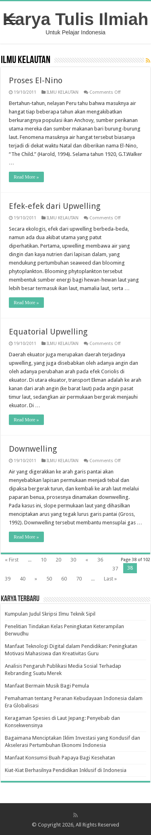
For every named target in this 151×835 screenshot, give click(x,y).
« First (12, 560)
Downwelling (33, 449)
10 (43, 560)
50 (49, 579)
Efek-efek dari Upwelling (54, 206)
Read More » (26, 177)
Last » (110, 579)
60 (64, 579)
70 (79, 579)
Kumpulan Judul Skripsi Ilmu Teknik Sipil (50, 614)
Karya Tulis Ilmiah (76, 19)
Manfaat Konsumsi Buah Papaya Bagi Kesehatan (60, 758)
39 (7, 579)
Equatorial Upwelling (48, 332)
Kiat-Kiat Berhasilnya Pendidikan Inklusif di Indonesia (65, 770)
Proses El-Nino (35, 80)
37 (115, 569)
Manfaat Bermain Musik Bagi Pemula (47, 686)
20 (58, 560)
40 (22, 579)
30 (73, 560)
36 (100, 560)
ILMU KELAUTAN (63, 92)
